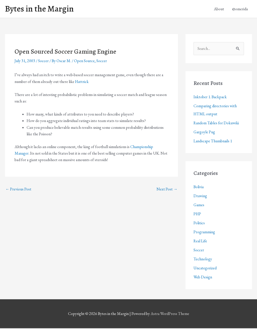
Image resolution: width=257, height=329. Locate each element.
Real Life (201, 241)
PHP (197, 214)
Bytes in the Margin (40, 9)
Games (199, 205)
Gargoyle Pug (204, 132)
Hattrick (82, 82)
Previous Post (19, 190)
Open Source (84, 61)
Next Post (167, 190)
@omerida (240, 9)
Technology (203, 259)
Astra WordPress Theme (169, 314)
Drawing (200, 196)
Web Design (203, 277)
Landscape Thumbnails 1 (213, 141)
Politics (199, 223)
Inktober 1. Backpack (210, 97)
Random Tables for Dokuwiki (217, 123)
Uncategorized (205, 268)
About (219, 9)
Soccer (43, 61)
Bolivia (199, 187)
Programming (204, 232)
